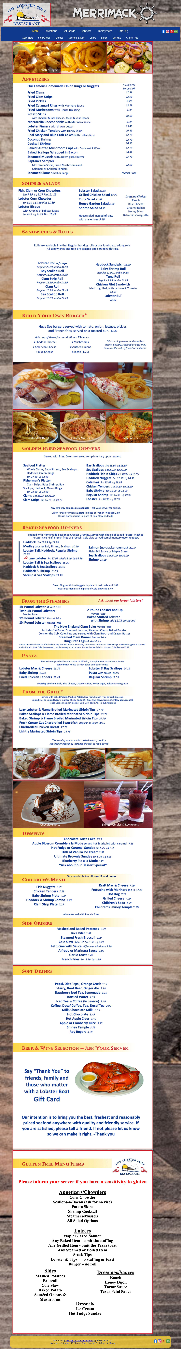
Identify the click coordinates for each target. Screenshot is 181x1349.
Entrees (59, 38)
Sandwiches (44, 38)
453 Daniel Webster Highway (80, 1340)
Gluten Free (132, 38)
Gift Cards (69, 30)
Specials (117, 38)
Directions (51, 30)
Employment (104, 30)
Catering (123, 30)
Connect (86, 30)
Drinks (93, 38)
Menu (35, 30)
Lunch (104, 38)
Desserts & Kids (76, 38)
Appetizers (27, 38)
